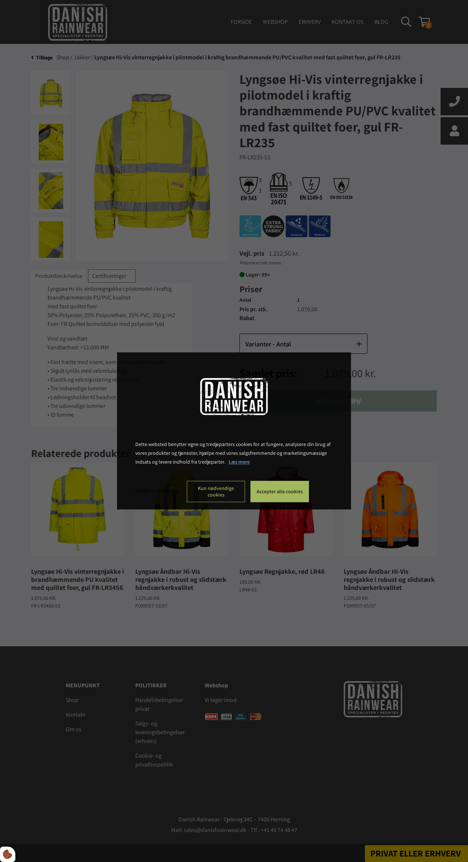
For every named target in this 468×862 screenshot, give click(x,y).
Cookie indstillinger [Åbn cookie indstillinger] (157, 491)
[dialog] (234, 430)
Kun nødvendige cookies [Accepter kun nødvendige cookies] (216, 491)
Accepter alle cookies (280, 491)
